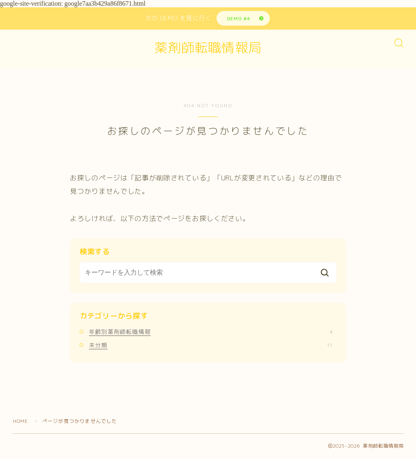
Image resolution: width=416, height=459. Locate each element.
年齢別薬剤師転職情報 (211, 332)
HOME (20, 421)
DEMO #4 (238, 18)
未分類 (211, 345)
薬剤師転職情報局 (208, 48)
